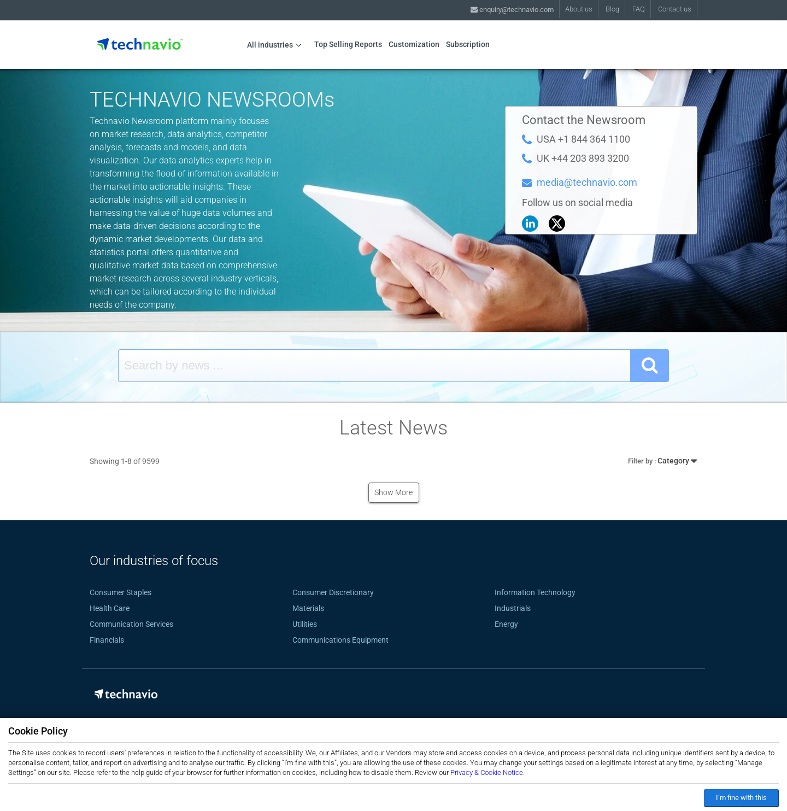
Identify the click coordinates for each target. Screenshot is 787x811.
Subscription (468, 44)
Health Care (110, 608)
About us (578, 9)
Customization (414, 44)
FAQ (638, 9)
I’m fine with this (741, 798)
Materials (308, 608)
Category (662, 459)
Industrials (513, 608)
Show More (393, 492)
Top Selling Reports (348, 44)
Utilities (304, 624)
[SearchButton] (650, 365)
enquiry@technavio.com (512, 9)
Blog (612, 9)
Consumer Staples (120, 592)
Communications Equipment (340, 640)
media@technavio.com (587, 182)
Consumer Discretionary (333, 592)
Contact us (674, 9)
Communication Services (131, 624)
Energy (506, 624)
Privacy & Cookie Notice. (487, 772)
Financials (107, 640)
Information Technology (535, 592)
